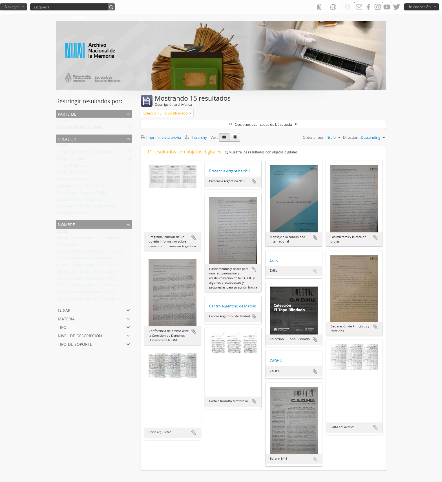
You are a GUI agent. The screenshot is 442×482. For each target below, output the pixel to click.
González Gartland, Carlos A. (80, 187)
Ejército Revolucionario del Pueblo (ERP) (90, 238)
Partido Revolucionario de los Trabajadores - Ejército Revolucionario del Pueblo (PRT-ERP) (131, 286)
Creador (67, 138)
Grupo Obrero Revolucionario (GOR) (87, 293)
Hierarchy (196, 137)
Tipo (62, 327)
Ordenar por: (313, 137)
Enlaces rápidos (347, 7)
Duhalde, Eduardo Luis (76, 180)
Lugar (64, 310)
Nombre (66, 224)
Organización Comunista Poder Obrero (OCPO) (96, 299)
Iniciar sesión (420, 6)
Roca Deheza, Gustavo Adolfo (81, 193)
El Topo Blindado (71, 159)
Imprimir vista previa (161, 137)
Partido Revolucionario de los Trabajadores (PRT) (98, 265)
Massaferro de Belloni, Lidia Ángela (86, 207)
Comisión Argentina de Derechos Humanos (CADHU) (101, 153)
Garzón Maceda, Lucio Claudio (82, 200)
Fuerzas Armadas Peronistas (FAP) (85, 279)
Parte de (67, 113)
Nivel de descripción (80, 335)
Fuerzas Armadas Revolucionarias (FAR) (90, 252)
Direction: (351, 137)
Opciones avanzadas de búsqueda (263, 124)
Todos (62, 121)
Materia (66, 318)
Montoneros (67, 245)
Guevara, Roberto (72, 214)
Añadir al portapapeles (193, 237)
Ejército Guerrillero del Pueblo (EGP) (87, 272)
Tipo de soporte (75, 343)
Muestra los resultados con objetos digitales (261, 152)
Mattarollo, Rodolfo (73, 173)
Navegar (12, 6)
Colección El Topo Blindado (79, 128)
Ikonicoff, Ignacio (71, 166)
